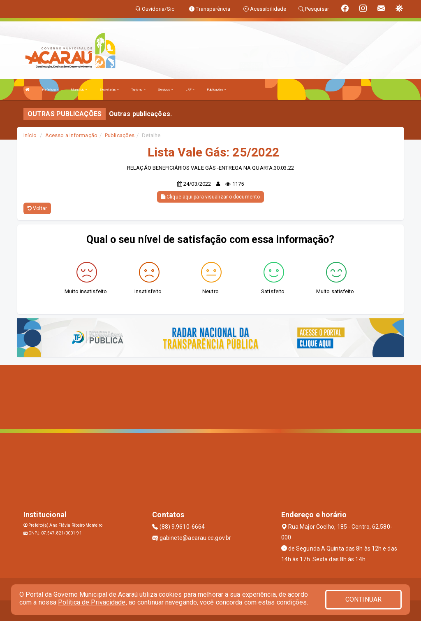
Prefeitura (50, 89)
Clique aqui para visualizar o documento (210, 197)
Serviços (165, 89)
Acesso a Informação (71, 135)
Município (79, 89)
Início (30, 135)
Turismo (138, 89)
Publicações (216, 89)
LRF (190, 89)
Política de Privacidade (91, 602)
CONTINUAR (363, 599)
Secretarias (108, 89)
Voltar (37, 208)
